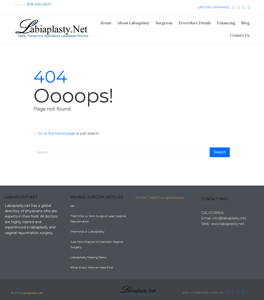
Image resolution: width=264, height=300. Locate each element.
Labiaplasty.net (32, 293)
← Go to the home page (54, 133)
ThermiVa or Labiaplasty (87, 231)
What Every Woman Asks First (91, 267)
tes (72, 206)
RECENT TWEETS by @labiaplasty (160, 199)
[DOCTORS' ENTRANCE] (213, 7)
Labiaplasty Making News (88, 257)
